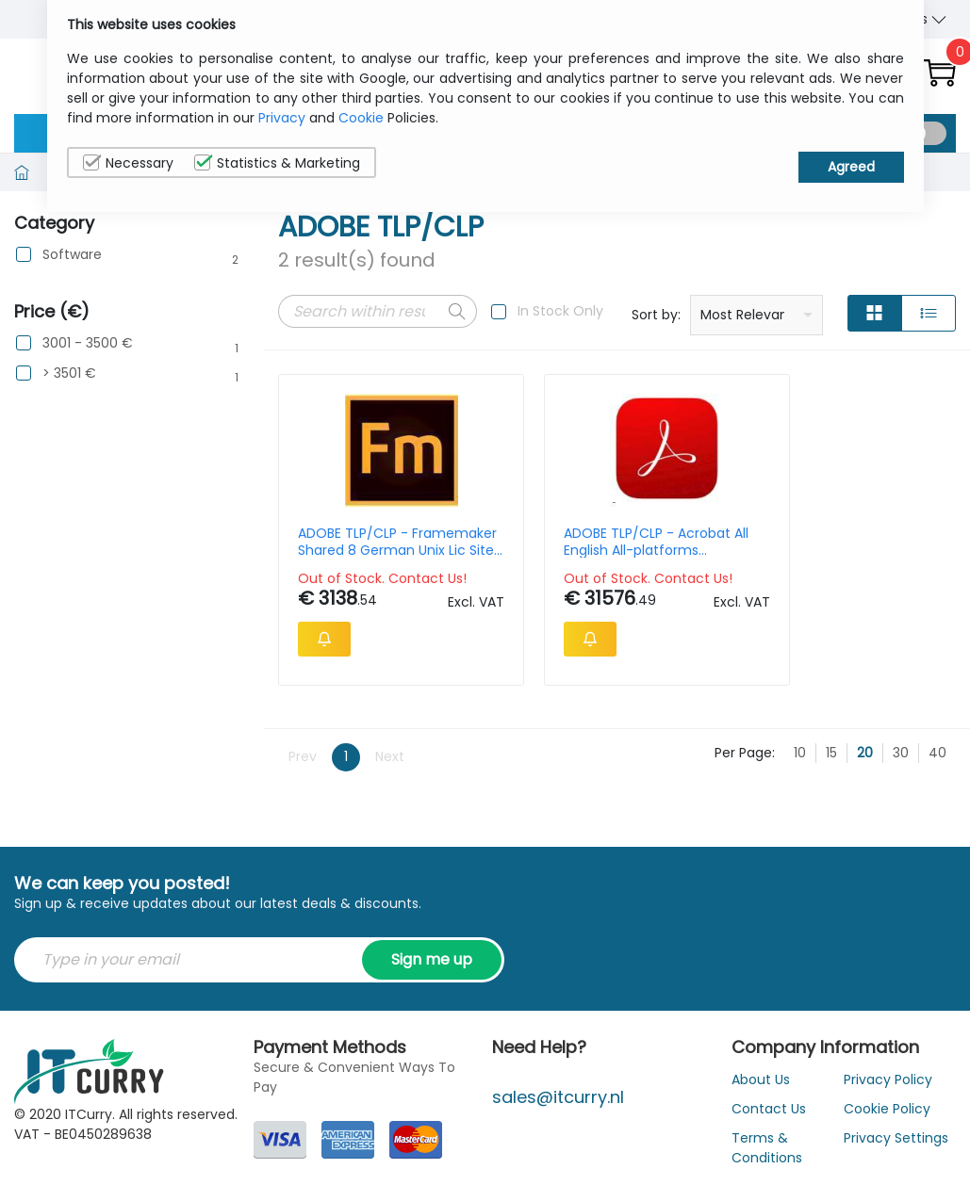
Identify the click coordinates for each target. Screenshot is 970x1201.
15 (831, 792)
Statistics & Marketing (277, 162)
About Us (761, 1119)
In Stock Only (560, 310)
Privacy (281, 117)
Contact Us (769, 1148)
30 (901, 792)
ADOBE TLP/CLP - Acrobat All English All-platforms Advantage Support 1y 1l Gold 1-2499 (528, 542)
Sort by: (656, 314)
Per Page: (745, 792)
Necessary (128, 162)
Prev (302, 796)
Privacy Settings (896, 1177)
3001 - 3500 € (87, 343)
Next (389, 796)
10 (800, 792)
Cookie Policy (887, 1148)
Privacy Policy (888, 1119)
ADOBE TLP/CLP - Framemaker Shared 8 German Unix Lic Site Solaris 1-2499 (353, 542)
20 (865, 792)
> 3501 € (69, 373)
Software (72, 255)
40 (937, 792)
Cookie (361, 117)
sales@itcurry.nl (558, 1136)
